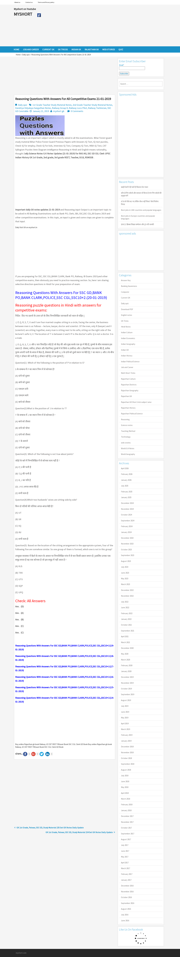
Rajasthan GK (126, 396)
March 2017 (125, 868)
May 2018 (124, 787)
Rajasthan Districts (128, 384)
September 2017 (127, 833)
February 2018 (126, 804)
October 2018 (126, 758)
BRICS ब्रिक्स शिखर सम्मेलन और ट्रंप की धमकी (137, 224)
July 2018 (124, 775)
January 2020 (126, 671)
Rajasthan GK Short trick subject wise (136, 402)
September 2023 (127, 555)
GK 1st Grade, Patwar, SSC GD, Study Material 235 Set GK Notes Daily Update (50, 827)
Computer (125, 292)
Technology (126, 437)
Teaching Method (128, 431)
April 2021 (125, 636)
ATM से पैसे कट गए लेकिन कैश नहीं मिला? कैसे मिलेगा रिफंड (140, 202)
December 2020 (127, 648)
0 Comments (77, 111)
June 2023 (125, 573)
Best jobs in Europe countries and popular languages (138, 217)
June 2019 (125, 712)
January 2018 (126, 810)
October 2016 (126, 897)
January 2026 (126, 480)
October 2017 (126, 828)
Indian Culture (126, 332)
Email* (132, 67)
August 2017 (126, 839)
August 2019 (126, 700)
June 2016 (125, 920)
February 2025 (126, 491)
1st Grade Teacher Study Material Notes (52, 104)
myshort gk (58, 111)
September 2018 (127, 764)
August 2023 (126, 561)
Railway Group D (60, 107)
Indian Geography (128, 344)
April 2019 (125, 723)
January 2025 (126, 497)
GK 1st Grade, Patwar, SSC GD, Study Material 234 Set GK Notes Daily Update (79, 832)
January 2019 (126, 741)
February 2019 (126, 735)
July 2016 (124, 914)
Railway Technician (97, 107)
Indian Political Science (130, 361)
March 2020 (125, 659)
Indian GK (125, 350)
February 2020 (126, 665)
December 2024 (127, 503)
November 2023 (127, 543)
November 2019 (127, 683)
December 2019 (127, 677)
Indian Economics (128, 338)
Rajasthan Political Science (132, 413)
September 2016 (127, 903)
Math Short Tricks (128, 373)
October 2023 (126, 549)
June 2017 (125, 851)
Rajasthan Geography (129, 390)
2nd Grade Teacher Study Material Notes (92, 104)
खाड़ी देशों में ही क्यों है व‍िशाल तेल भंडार (134, 187)
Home (18, 54)
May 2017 (124, 856)
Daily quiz (26, 54)
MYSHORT (23, 14)
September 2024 (127, 520)
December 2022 (127, 590)
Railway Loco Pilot (78, 107)
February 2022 (126, 613)
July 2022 (124, 602)
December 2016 (127, 885)
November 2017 (127, 822)
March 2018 (125, 799)
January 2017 (126, 880)
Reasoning (125, 419)
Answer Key (126, 280)
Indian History (126, 355)
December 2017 (127, 816)
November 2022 (127, 596)
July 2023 (124, 567)
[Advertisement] (104, 25)
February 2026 (126, 474)
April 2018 (125, 793)
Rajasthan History (128, 408)
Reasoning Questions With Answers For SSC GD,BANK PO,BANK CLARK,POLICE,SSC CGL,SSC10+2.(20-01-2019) (61, 295)
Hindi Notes (126, 326)
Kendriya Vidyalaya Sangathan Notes (33, 107)
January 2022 (126, 619)
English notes (126, 315)
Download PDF (127, 309)
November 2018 (127, 752)
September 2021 (127, 630)
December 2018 (127, 746)
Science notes (127, 425)
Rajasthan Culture (128, 379)
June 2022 (125, 607)
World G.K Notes (127, 448)
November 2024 (127, 509)
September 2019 (127, 694)
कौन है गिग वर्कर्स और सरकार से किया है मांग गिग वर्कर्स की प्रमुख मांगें (141, 194)
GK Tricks (125, 321)
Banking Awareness (129, 286)
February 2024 (126, 526)
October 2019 (126, 688)
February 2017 (126, 874)
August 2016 (126, 909)
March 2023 (125, 584)
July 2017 (124, 845)
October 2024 (126, 514)
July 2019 (124, 706)
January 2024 (126, 532)
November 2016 (127, 891)
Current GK (125, 297)
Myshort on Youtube (25, 9)
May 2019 (124, 717)
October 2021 (126, 625)
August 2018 (126, 770)
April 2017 (125, 862)
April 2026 (125, 468)
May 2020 (124, 654)
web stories (126, 442)
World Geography (128, 454)
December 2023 (127, 538)
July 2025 (124, 486)
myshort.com (21, 953)
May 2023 (124, 578)
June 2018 (125, 781)
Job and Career (127, 367)
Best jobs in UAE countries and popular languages (141, 210)
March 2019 (125, 729)
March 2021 (125, 642)
